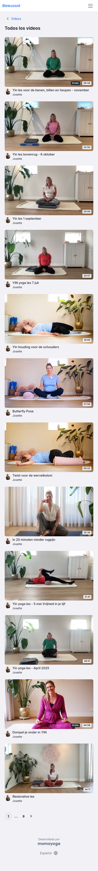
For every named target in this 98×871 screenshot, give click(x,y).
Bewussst (11, 5)
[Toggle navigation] (90, 6)
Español (49, 853)
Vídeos (13, 19)
